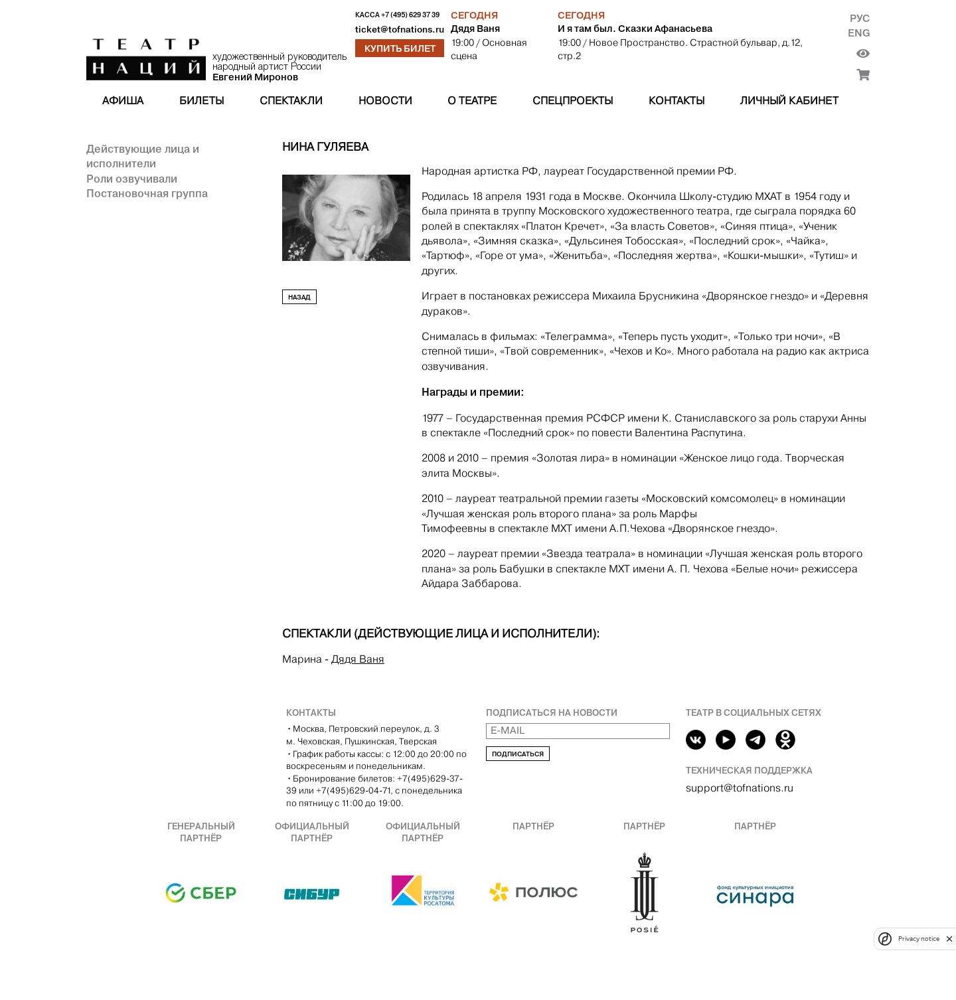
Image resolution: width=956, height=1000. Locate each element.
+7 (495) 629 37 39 (410, 15)
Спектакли (291, 100)
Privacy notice (918, 938)
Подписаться (518, 754)
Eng (859, 33)
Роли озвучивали (131, 178)
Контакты (676, 100)
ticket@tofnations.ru (399, 29)
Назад (299, 297)
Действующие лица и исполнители (142, 156)
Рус (860, 18)
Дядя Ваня (475, 29)
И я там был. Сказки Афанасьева (635, 29)
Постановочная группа (147, 193)
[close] (949, 939)
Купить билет (400, 48)
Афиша (122, 100)
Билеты (201, 100)
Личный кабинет (789, 100)
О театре (472, 100)
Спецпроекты (572, 100)
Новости (385, 100)
